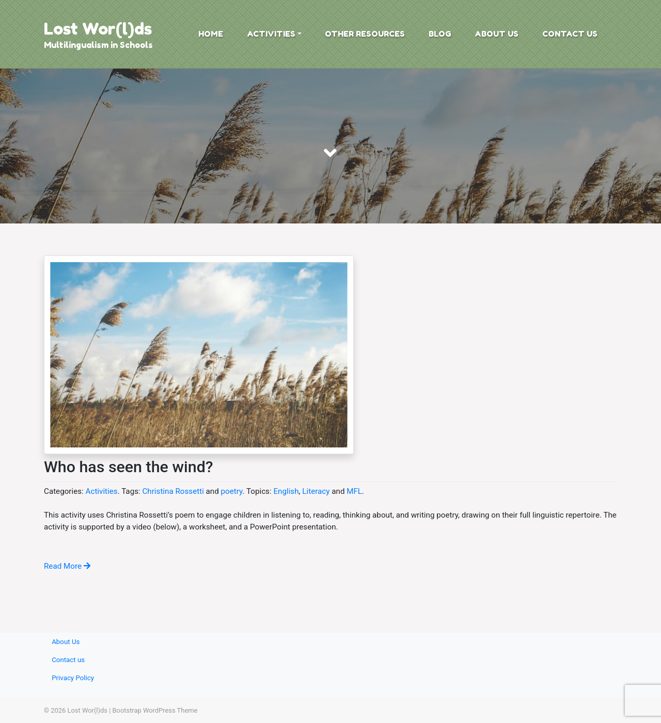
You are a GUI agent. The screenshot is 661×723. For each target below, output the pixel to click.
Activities (271, 34)
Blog (440, 34)
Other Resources (365, 34)
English (285, 491)
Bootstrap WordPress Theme (155, 710)
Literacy (315, 491)
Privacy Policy (73, 678)
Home (210, 34)
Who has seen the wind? (128, 467)
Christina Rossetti (172, 491)
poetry (232, 491)
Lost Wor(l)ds (98, 29)
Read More (67, 566)
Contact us (569, 34)
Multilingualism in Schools (98, 45)
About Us (496, 34)
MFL (354, 491)
